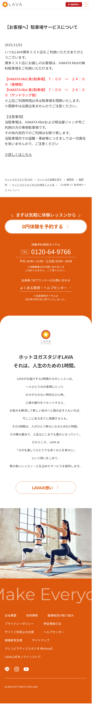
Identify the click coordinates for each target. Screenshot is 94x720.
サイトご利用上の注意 (19, 632)
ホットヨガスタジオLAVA (18, 179)
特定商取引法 (52, 623)
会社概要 (10, 615)
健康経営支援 (13, 640)
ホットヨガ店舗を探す (49, 179)
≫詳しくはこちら (18, 154)
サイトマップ (40, 640)
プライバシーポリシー (19, 623)
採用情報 (32, 615)
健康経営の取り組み (60, 615)
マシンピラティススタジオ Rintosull (29, 648)
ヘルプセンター (54, 632)
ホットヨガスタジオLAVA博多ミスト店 (33, 185)
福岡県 (70, 179)
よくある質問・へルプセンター (43, 287)
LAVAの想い (42, 487)
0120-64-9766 (51, 251)
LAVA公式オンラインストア (23, 657)
